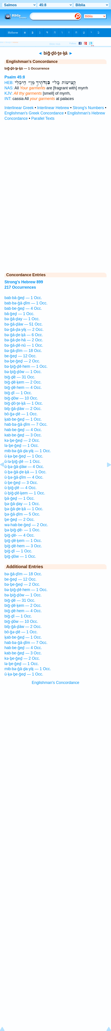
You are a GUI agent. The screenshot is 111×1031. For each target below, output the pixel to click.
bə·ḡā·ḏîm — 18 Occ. (23, 350)
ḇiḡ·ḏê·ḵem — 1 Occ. (23, 540)
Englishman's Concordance (55, 682)
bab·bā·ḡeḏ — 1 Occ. (23, 298)
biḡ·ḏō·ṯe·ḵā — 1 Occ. (23, 403)
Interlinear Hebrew (53, 108)
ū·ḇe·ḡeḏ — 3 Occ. (21, 482)
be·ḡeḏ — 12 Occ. (20, 356)
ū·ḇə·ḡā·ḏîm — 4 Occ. (23, 477)
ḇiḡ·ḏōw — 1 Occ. (20, 556)
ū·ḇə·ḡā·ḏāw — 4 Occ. (24, 466)
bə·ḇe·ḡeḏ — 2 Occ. (22, 361)
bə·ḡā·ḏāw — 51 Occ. (23, 324)
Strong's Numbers (88, 108)
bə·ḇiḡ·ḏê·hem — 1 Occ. (26, 366)
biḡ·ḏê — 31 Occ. (19, 377)
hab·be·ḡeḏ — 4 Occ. (23, 430)
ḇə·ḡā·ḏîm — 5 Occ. (22, 514)
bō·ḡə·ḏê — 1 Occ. (21, 414)
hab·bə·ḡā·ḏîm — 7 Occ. (25, 424)
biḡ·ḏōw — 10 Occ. (21, 398)
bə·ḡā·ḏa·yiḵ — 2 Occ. (24, 329)
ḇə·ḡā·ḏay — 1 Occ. (22, 504)
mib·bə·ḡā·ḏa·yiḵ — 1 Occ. (27, 451)
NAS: (9, 88)
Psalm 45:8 (14, 77)
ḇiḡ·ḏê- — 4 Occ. (19, 535)
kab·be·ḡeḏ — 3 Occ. (23, 435)
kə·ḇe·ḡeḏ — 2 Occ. (22, 440)
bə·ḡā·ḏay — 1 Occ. (22, 319)
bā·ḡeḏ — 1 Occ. (19, 314)
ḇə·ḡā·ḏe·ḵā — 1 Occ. (23, 509)
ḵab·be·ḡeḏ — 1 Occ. (23, 419)
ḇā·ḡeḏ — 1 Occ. (19, 498)
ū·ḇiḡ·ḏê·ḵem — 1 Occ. (24, 493)
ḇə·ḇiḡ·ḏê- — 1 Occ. (22, 530)
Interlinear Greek (19, 108)
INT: (7, 98)
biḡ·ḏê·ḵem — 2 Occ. (23, 382)
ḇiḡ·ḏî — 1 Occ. (18, 551)
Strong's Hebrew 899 (23, 282)
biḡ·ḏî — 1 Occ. (18, 393)
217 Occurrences (20, 287)
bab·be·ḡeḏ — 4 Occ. (23, 308)
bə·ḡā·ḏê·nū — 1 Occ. (23, 345)
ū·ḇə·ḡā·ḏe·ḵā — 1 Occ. (25, 472)
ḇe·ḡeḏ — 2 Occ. (19, 519)
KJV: (8, 93)
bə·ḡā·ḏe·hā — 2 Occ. (23, 340)
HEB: (9, 82)
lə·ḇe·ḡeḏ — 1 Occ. (21, 445)
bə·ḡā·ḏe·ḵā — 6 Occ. (23, 335)
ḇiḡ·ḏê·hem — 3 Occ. (23, 546)
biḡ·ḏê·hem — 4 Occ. (23, 387)
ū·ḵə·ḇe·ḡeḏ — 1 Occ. (23, 456)
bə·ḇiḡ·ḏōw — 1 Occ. (23, 372)
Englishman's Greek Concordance (34, 113)
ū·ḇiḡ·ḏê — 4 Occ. (20, 488)
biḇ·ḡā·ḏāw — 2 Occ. (23, 408)
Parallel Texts (42, 118)
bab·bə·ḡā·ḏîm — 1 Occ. (25, 303)
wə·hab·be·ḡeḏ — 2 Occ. (26, 525)
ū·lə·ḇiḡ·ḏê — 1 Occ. (22, 461)
